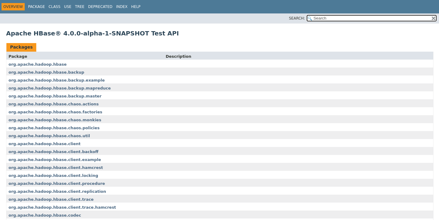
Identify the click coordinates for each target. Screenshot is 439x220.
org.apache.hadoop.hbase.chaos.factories (55, 112)
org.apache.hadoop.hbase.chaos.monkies (55, 120)
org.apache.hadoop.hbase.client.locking (53, 175)
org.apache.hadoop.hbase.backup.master (55, 96)
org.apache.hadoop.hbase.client (44, 143)
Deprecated (100, 7)
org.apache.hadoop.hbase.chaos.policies (54, 128)
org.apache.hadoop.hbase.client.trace (51, 199)
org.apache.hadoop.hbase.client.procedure (57, 183)
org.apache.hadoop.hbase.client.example (55, 159)
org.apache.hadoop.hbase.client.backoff (53, 151)
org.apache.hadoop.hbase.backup (46, 72)
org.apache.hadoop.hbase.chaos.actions (54, 104)
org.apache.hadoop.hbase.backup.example (57, 80)
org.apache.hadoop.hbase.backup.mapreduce (60, 88)
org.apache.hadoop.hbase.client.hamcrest (56, 167)
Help (136, 7)
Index (122, 7)
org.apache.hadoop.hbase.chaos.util (49, 136)
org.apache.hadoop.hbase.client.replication (57, 191)
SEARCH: (297, 18)
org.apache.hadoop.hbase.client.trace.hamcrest (62, 207)
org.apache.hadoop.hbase (37, 64)
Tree (79, 7)
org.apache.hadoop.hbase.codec (45, 215)
